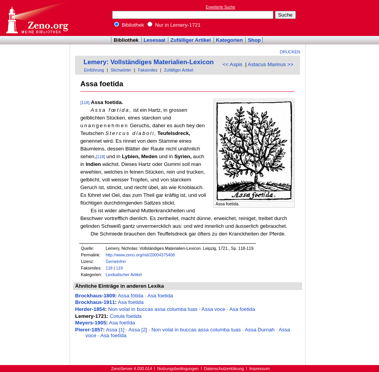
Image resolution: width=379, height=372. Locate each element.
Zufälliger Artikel (191, 40)
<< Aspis (232, 64)
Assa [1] (115, 330)
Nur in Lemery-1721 (174, 25)
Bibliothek (129, 25)
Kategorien (229, 40)
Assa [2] (137, 330)
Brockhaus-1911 (95, 302)
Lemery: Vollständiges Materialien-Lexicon (149, 62)
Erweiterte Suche (220, 7)
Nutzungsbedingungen (178, 368)
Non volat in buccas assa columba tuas (153, 309)
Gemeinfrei (116, 261)
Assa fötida (130, 296)
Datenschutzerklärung (224, 368)
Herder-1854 (90, 309)
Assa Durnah (260, 330)
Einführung (94, 70)
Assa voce (213, 309)
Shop (254, 40)
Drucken (290, 51)
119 (119, 268)
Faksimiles (147, 70)
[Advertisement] (343, 17)
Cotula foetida (126, 316)
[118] (85, 102)
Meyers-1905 (90, 323)
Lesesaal (154, 40)
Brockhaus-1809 (95, 296)
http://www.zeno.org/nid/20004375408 (140, 255)
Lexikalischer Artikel (124, 274)
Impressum (259, 368)
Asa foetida (160, 296)
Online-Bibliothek (36, 18)
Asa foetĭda (122, 323)
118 (109, 268)
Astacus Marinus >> (271, 64)
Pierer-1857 (89, 330)
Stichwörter (121, 70)
